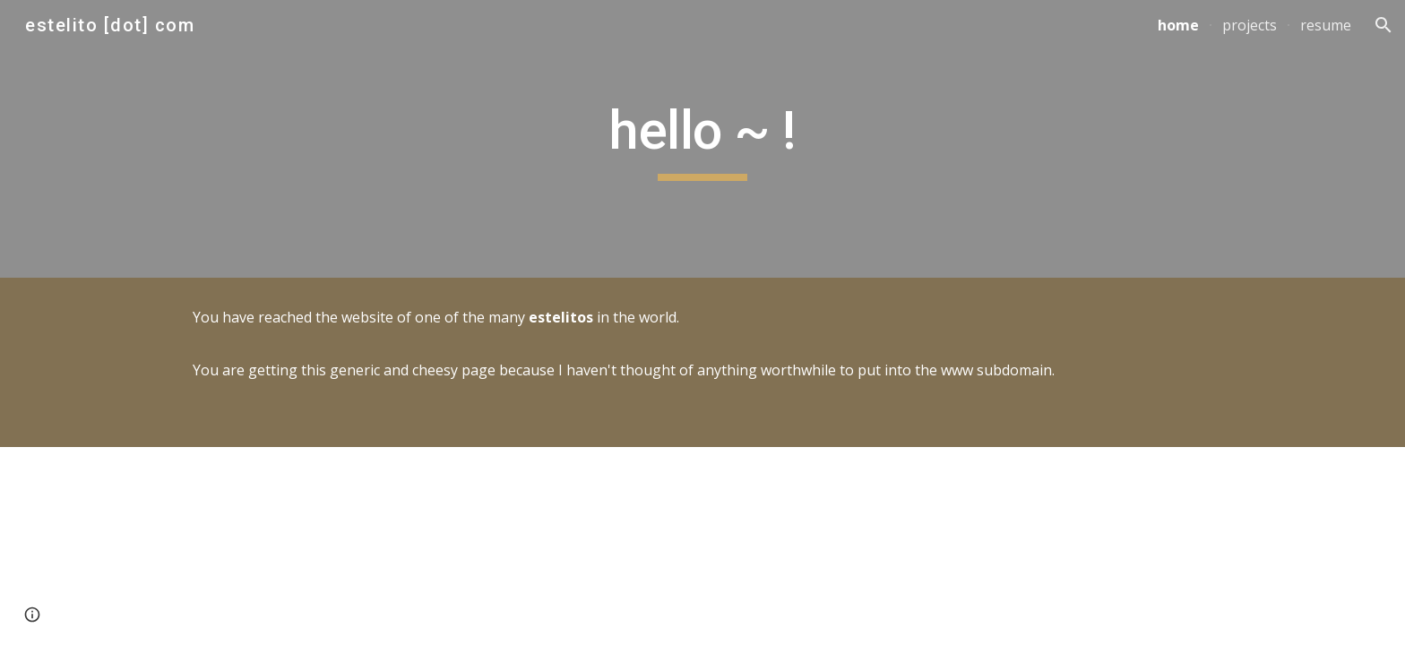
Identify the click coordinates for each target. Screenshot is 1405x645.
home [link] (1178, 25)
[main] (702, 139)
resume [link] (1325, 25)
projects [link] (1249, 25)
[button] (1383, 25)
